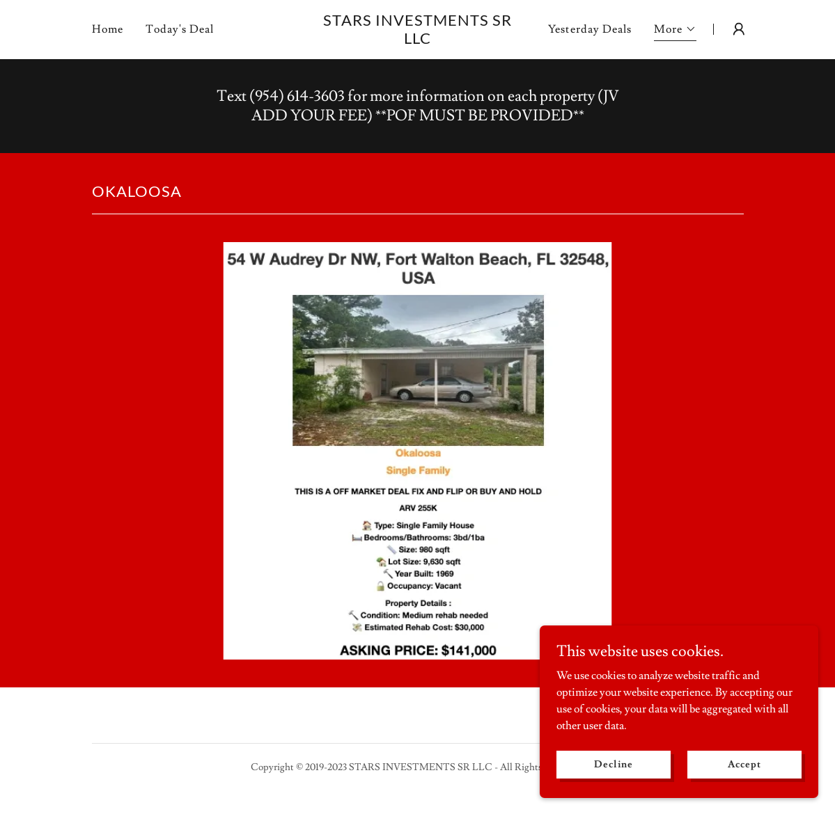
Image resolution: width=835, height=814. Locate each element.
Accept (744, 764)
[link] (417, 40)
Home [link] (107, 29)
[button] (675, 31)
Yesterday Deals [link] (589, 29)
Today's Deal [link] (180, 29)
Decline (613, 764)
